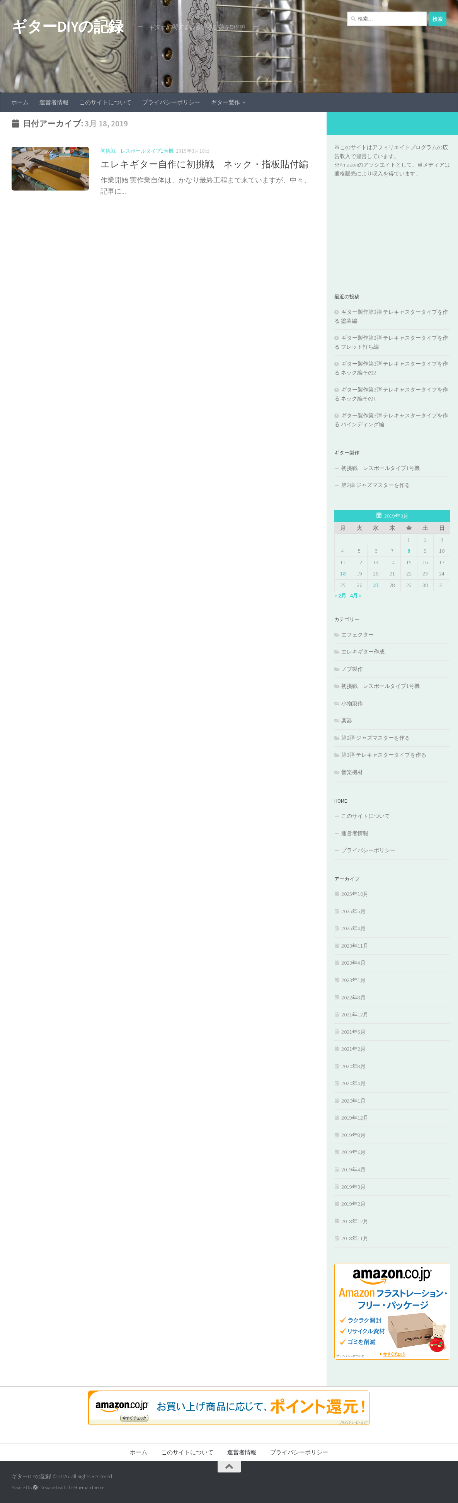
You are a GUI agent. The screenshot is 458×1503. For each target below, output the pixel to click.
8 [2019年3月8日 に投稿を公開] (408, 550)
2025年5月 (353, 911)
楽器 (346, 720)
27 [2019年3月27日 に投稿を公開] (375, 585)
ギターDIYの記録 (67, 26)
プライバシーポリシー (171, 102)
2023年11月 (354, 945)
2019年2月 (353, 1203)
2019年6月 (353, 1152)
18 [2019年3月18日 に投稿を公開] (343, 573)
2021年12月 (354, 1014)
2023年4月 (353, 962)
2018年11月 (354, 1238)
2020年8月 (353, 1066)
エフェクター (357, 634)
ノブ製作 (352, 669)
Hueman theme (89, 1487)
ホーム (20, 102)
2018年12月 (354, 1221)
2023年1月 (353, 980)
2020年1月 (353, 1100)
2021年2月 (353, 1048)
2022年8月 (353, 997)
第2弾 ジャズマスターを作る (375, 485)
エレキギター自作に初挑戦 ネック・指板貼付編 (204, 164)
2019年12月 (354, 1117)
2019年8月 (353, 1135)
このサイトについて (105, 102)
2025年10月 (354, 893)
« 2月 (340, 595)
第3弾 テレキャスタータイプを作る (383, 754)
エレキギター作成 (363, 651)
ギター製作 (225, 102)
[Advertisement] (392, 226)
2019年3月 (353, 1186)
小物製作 (352, 703)
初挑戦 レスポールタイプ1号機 (137, 151)
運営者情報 (53, 102)
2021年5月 (353, 1031)
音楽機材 (352, 772)
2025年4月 (353, 928)
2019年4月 (353, 1169)
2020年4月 (353, 1083)
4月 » (355, 595)
